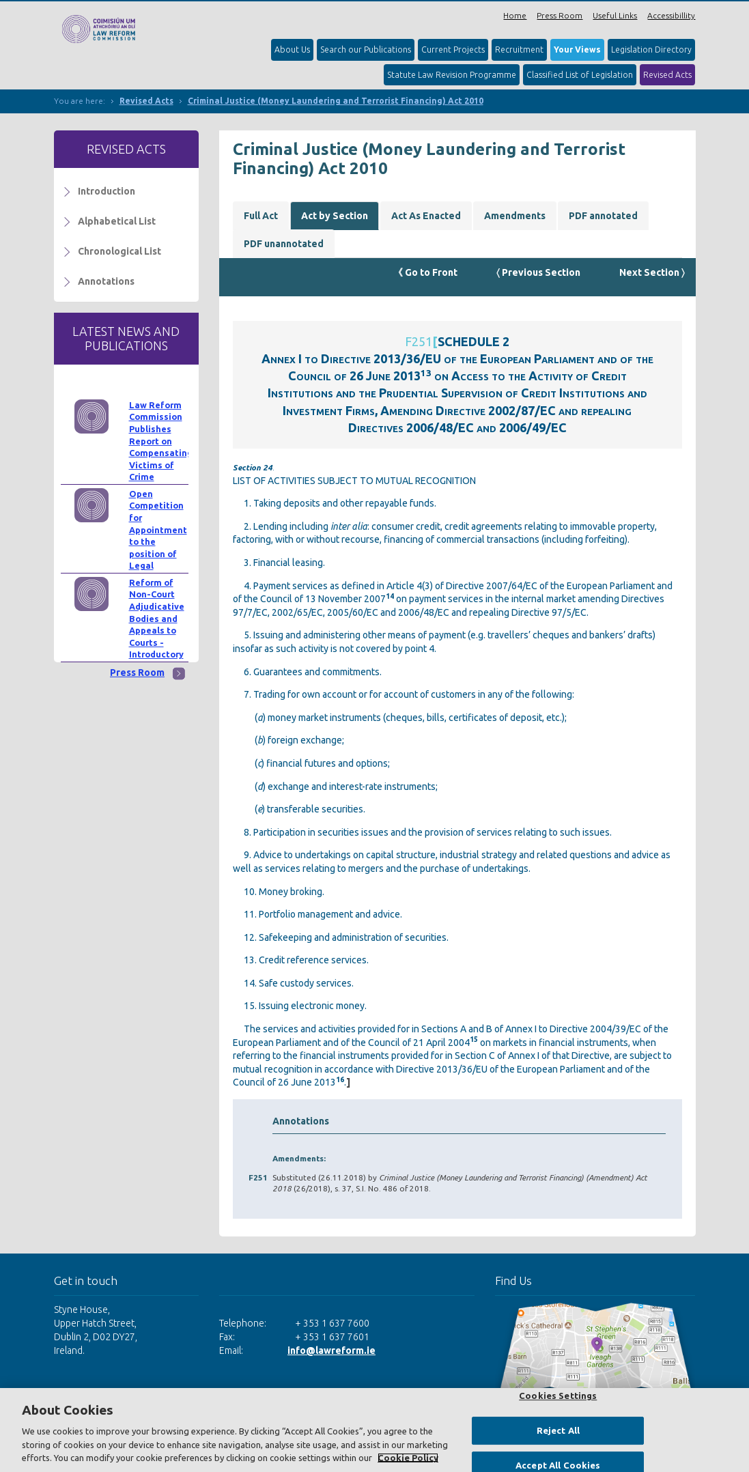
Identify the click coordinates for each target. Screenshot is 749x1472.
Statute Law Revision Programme (451, 74)
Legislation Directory (651, 49)
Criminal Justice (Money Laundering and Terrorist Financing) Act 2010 (335, 100)
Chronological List (119, 251)
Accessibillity (671, 15)
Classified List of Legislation (579, 74)
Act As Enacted (426, 215)
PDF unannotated (284, 243)
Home (514, 15)
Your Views (577, 49)
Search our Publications (365, 49)
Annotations (106, 281)
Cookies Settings (558, 1395)
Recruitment (519, 49)
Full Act (261, 215)
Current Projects (453, 49)
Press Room (559, 15)
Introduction (106, 191)
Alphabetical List (117, 221)
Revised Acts (667, 74)
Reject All (558, 1430)
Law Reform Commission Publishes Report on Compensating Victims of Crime (161, 441)
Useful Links (615, 15)
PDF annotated (603, 215)
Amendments (515, 215)
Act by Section (334, 215)
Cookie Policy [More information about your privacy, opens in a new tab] (408, 1457)
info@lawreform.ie (331, 1350)
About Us (292, 49)
